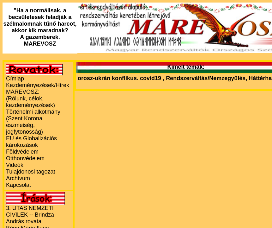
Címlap (15, 78)
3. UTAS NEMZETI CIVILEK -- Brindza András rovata (30, 215)
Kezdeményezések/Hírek (37, 85)
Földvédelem (22, 152)
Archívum (18, 178)
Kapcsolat (18, 185)
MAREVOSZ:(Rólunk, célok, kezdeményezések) (30, 98)
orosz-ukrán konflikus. (108, 78)
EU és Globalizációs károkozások (31, 141)
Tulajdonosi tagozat (30, 171)
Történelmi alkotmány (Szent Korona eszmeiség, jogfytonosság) (33, 122)
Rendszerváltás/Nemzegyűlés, (207, 78)
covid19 (151, 78)
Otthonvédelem (25, 158)
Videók (14, 165)
